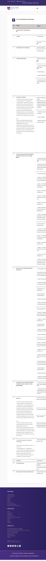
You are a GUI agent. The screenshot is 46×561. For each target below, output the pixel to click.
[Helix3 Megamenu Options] (37, 8)
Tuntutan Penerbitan (41, 416)
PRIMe (8, 512)
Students (30, 3)
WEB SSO (9, 522)
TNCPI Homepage (10, 497)
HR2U (8, 521)
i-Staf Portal (9, 514)
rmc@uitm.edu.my (22, 1)
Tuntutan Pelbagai (41, 36)
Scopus (8, 502)
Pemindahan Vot (41, 460)
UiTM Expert (9, 498)
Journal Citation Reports (12, 505)
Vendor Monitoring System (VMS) (13, 518)
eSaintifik (9, 523)
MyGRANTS (9, 515)
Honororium (40, 42)
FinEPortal (9, 519)
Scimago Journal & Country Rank (13, 506)
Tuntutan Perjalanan (42, 71)
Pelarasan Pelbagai (41, 50)
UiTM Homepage (10, 495)
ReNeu (8, 499)
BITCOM (9, 501)
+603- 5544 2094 (12, 1)
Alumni (37, 3)
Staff (34, 3)
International (25, 3)
